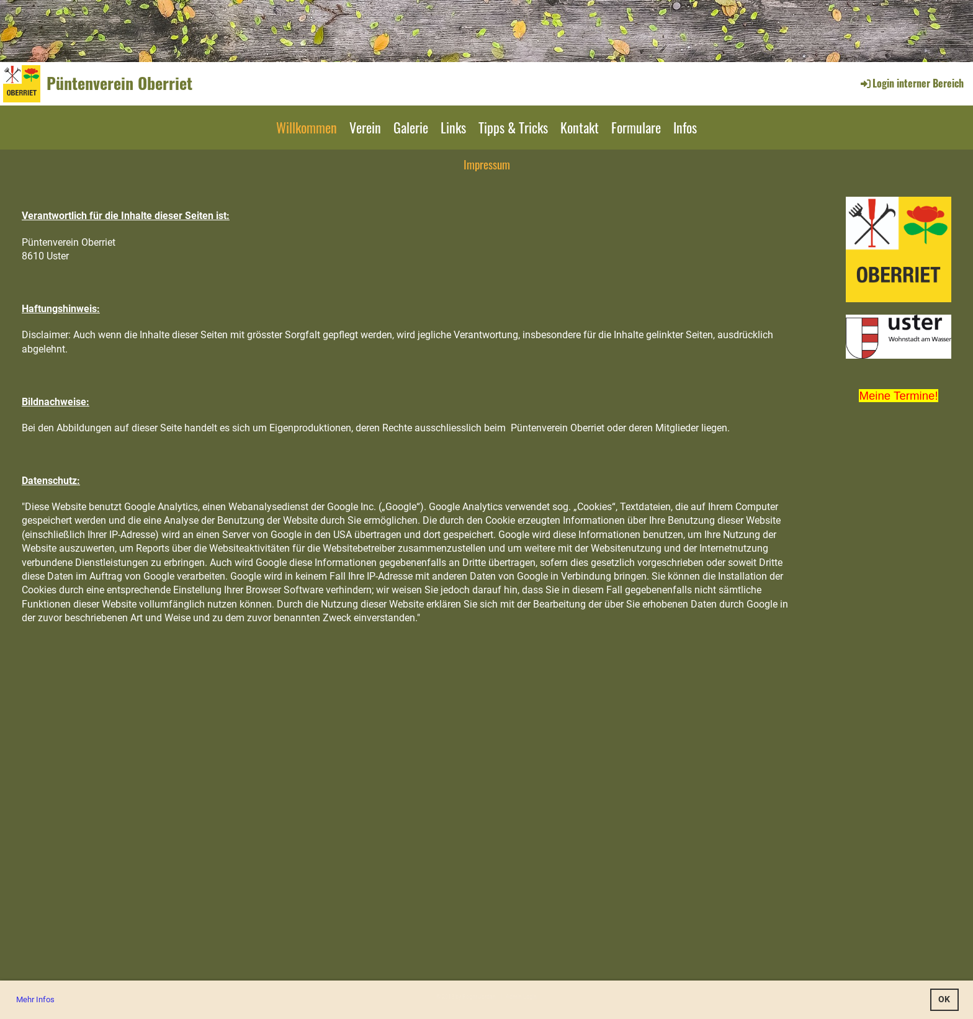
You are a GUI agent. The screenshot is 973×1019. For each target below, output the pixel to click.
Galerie (410, 127)
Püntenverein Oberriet (119, 83)
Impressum (487, 164)
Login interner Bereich (911, 83)
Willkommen (306, 127)
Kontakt (579, 127)
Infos (685, 127)
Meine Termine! (898, 395)
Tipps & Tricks (513, 127)
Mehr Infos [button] (35, 999)
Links (453, 127)
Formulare (636, 127)
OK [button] (944, 999)
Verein (365, 127)
